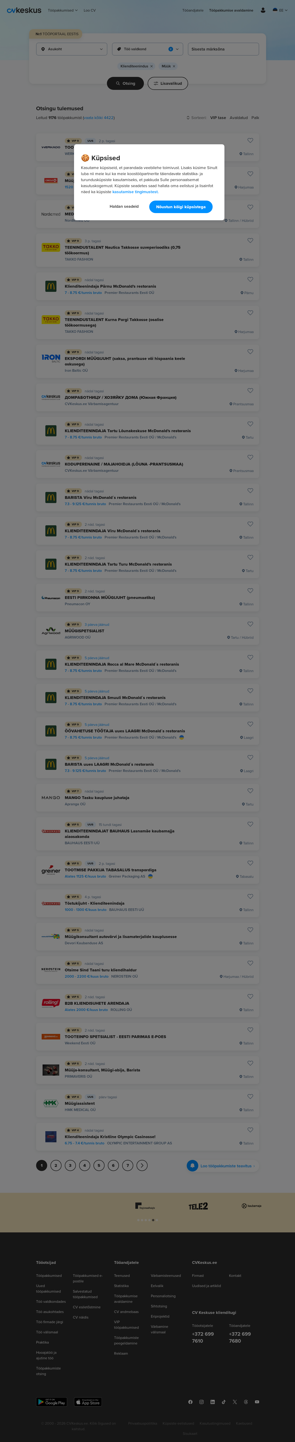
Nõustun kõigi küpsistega (181, 207)
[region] (149, 182)
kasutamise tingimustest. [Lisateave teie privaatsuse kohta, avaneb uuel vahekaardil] (135, 192)
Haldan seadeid (124, 206)
